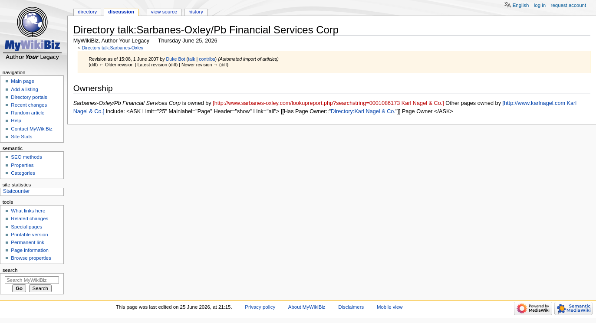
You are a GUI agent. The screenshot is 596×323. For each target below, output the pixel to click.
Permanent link (27, 242)
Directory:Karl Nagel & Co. (363, 111)
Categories (23, 173)
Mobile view (390, 307)
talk (191, 59)
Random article (27, 112)
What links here (28, 210)
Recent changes (29, 105)
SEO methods (26, 157)
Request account (568, 5)
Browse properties (31, 258)
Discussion (121, 11)
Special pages (26, 226)
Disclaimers (351, 307)
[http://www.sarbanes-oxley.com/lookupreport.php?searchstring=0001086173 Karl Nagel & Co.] (328, 103)
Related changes (29, 218)
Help (16, 120)
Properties (22, 165)
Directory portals (29, 97)
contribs (207, 59)
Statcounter (16, 191)
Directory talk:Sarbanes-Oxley (112, 47)
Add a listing (24, 89)
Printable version (29, 234)
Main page (22, 81)
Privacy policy (260, 307)
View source (164, 11)
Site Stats (21, 136)
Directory (87, 11)
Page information (30, 250)
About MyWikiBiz (307, 307)
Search (10, 270)
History (195, 11)
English (521, 5)
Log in (540, 5)
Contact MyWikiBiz (31, 128)
